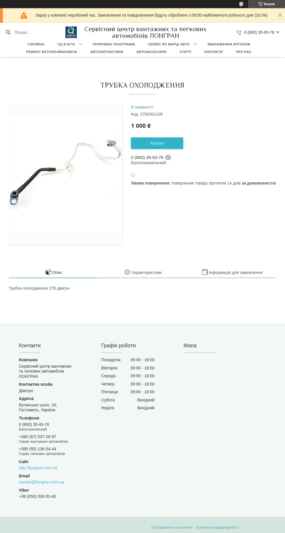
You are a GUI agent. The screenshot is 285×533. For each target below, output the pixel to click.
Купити (157, 143)
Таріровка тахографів (113, 44)
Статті (185, 52)
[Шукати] (8, 32)
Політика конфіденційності (217, 527)
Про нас (244, 52)
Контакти (213, 52)
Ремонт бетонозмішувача (51, 52)
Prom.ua (169, 522)
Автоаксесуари (151, 52)
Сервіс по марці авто (169, 44)
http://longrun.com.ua (38, 467)
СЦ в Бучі (66, 44)
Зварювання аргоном (228, 44)
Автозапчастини (106, 52)
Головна (36, 44)
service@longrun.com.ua (41, 482)
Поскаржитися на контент (172, 527)
